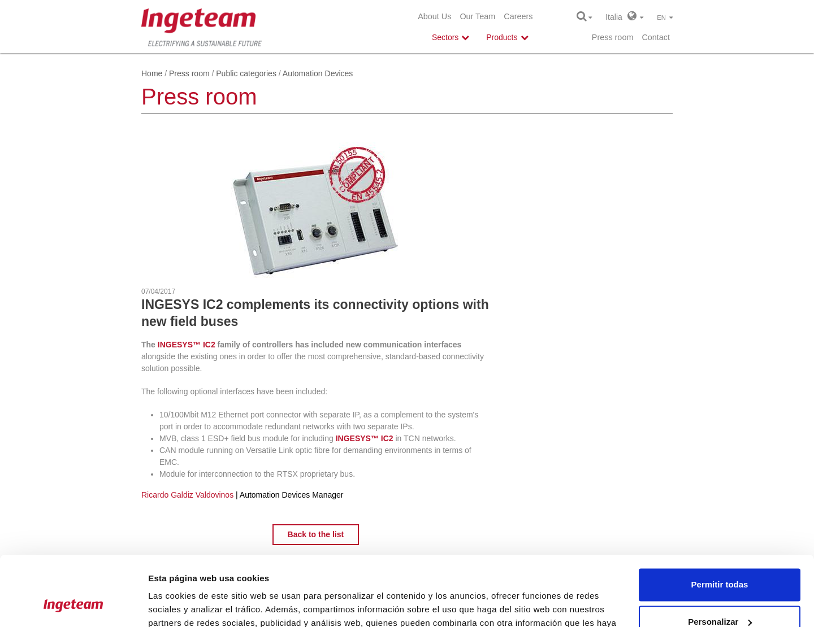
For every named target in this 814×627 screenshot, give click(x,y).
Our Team (477, 16)
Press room (613, 37)
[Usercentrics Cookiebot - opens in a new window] (73, 604)
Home (151, 73)
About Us (434, 16)
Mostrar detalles (181, 604)
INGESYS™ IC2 (186, 344)
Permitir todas (719, 521)
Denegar (720, 595)
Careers (518, 16)
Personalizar (720, 558)
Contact (656, 37)
